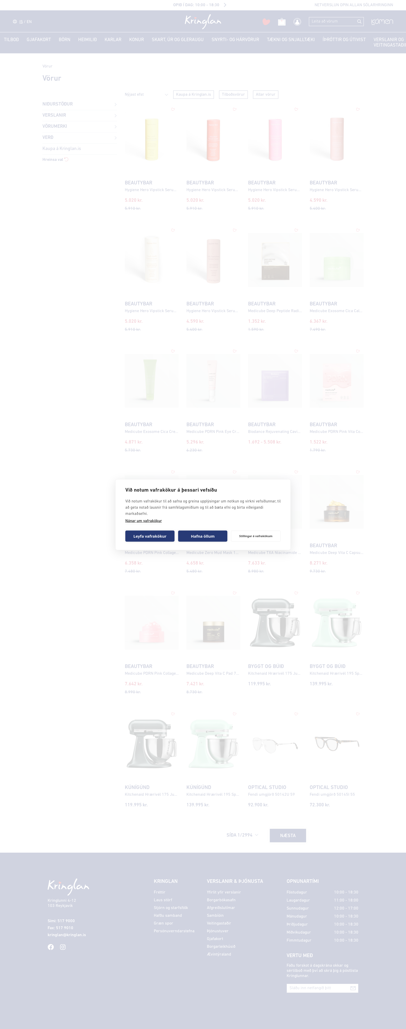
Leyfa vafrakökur (149, 536)
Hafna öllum (203, 536)
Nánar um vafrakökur (143, 521)
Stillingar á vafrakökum (256, 536)
